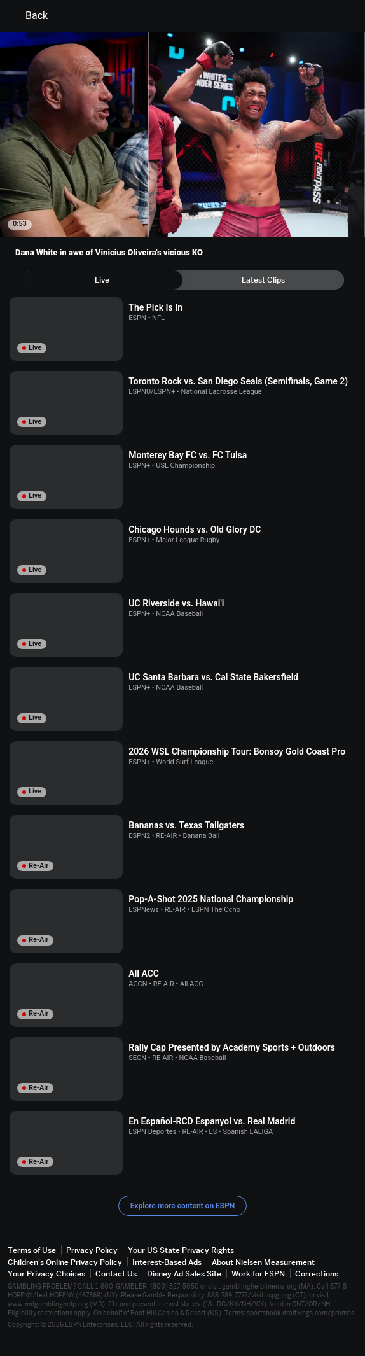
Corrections (316, 1273)
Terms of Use (32, 1250)
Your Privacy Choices (46, 1273)
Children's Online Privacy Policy (65, 1262)
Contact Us (116, 1273)
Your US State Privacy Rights (181, 1250)
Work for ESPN (258, 1273)
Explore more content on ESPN (182, 1205)
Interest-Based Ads (167, 1262)
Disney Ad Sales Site (184, 1273)
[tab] (101, 280)
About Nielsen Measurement (263, 1262)
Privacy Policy (92, 1250)
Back (29, 16)
